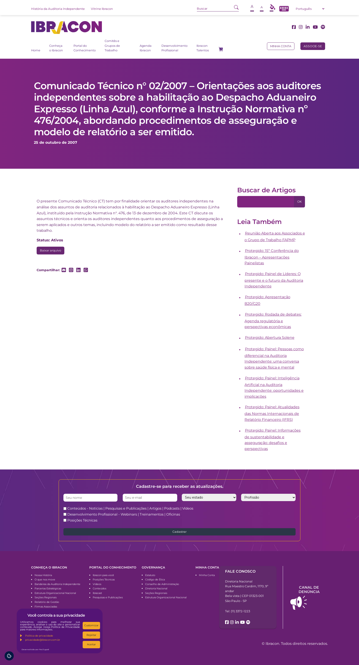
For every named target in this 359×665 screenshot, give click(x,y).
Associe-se (313, 46)
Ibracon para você (103, 575)
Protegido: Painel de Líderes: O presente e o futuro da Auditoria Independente (274, 280)
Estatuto (150, 575)
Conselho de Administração (162, 584)
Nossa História (43, 575)
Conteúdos (99, 588)
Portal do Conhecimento (84, 48)
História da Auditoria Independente (58, 9)
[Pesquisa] (265, 201)
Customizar (91, 625)
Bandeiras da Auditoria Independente (57, 584)
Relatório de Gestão (47, 602)
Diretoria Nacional (156, 588)
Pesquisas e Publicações (108, 597)
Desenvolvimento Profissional (174, 48)
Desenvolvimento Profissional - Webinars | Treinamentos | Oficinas (123, 514)
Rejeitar (91, 635)
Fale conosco (240, 571)
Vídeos (97, 584)
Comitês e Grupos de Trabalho (112, 45)
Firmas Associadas (46, 606)
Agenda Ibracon (146, 48)
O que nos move (45, 579)
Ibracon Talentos (202, 48)
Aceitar (91, 644)
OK (299, 201)
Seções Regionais (46, 597)
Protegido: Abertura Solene (269, 337)
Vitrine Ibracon (102, 9)
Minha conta (280, 46)
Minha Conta (207, 575)
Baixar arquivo (50, 250)
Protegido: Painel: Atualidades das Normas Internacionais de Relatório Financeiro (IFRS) (272, 413)
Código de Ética (155, 579)
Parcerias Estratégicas (48, 588)
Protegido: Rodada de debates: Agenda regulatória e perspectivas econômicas (273, 320)
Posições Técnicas (82, 520)
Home (35, 50)
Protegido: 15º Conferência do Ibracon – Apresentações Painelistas (272, 256)
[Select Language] (310, 9)
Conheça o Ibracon (56, 48)
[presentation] (256, 514)
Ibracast (97, 593)
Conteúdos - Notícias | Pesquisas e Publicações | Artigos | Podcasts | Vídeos (130, 508)
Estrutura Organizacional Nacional (55, 593)
